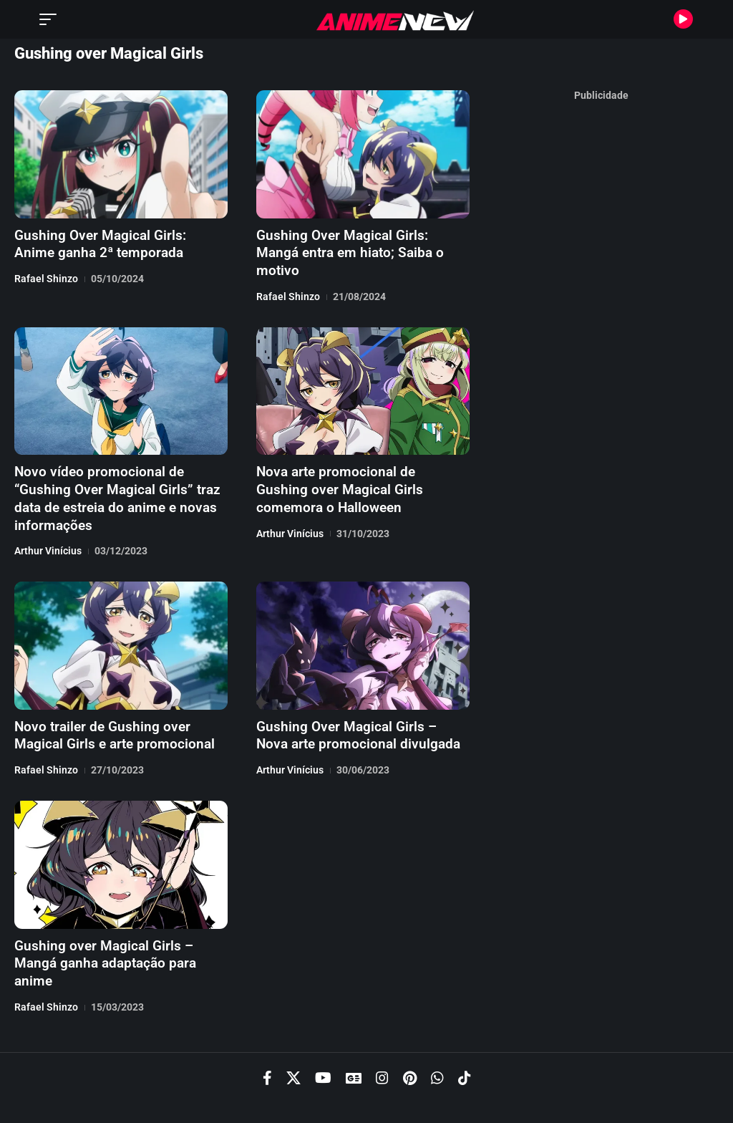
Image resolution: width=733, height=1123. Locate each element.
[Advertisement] (601, 322)
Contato (569, 1084)
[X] (293, 1035)
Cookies (516, 1084)
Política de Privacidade (269, 1084)
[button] (51, 19)
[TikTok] (465, 1035)
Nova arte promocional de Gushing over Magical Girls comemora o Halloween (355, 469)
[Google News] (353, 1035)
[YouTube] (323, 1035)
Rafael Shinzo (46, 277)
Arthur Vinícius (48, 528)
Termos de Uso (447, 1084)
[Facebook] (267, 1035)
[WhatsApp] (437, 1035)
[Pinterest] (409, 1035)
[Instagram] (382, 1035)
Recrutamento (366, 1084)
